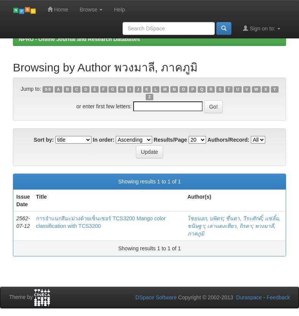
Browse (91, 9)
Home (57, 9)
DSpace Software (156, 297)
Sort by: (44, 140)
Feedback (278, 297)
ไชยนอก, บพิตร (205, 218)
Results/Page (170, 140)
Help (119, 9)
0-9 (47, 89)
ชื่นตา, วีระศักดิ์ (244, 218)
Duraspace (249, 297)
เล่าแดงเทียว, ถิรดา (229, 226)
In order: (104, 140)
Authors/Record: (228, 140)
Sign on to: (261, 28)
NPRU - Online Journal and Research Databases (79, 39)
